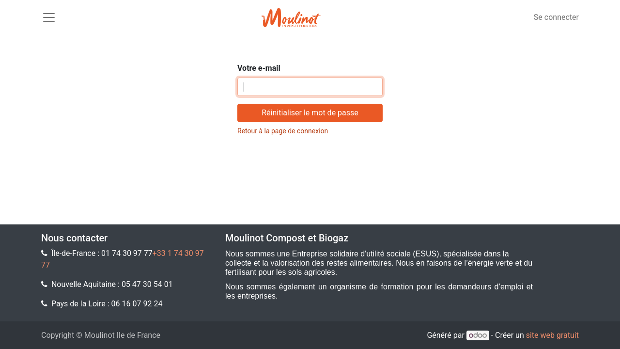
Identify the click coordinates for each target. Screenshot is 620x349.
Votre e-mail (258, 68)
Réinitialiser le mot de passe (310, 112)
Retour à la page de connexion (282, 131)
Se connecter (556, 17)
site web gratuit (552, 335)
